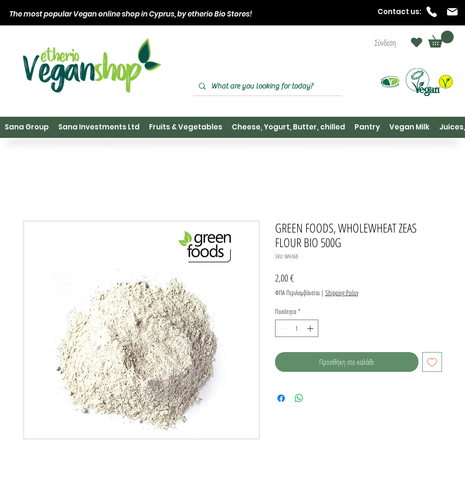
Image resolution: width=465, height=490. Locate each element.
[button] (441, 39)
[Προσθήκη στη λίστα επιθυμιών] (432, 362)
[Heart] (417, 42)
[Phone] (432, 12)
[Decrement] (282, 328)
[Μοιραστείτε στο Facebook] (281, 398)
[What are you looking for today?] (266, 86)
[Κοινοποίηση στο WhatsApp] (299, 398)
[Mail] (452, 12)
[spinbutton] (296, 328)
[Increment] (311, 328)
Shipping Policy (341, 292)
